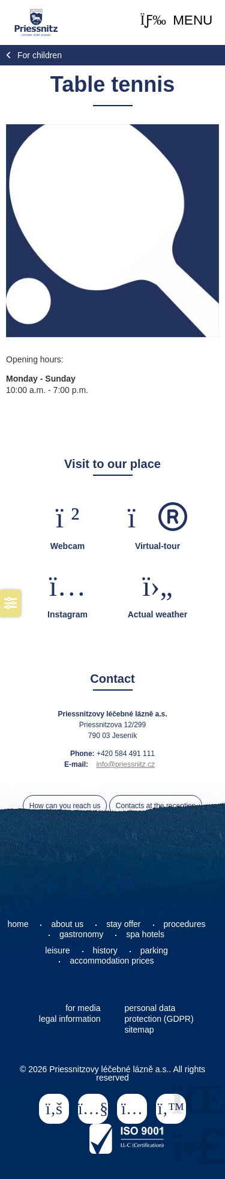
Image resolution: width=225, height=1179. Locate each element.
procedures (185, 924)
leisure (57, 950)
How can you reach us (65, 806)
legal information (70, 1019)
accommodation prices (112, 960)
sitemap (139, 1029)
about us (67, 924)
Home (35, 22)
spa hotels (145, 934)
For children (39, 55)
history (105, 950)
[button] (176, 21)
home (17, 924)
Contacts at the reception (156, 806)
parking (154, 950)
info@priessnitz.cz (125, 764)
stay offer (123, 924)
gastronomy (81, 934)
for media (82, 1008)
